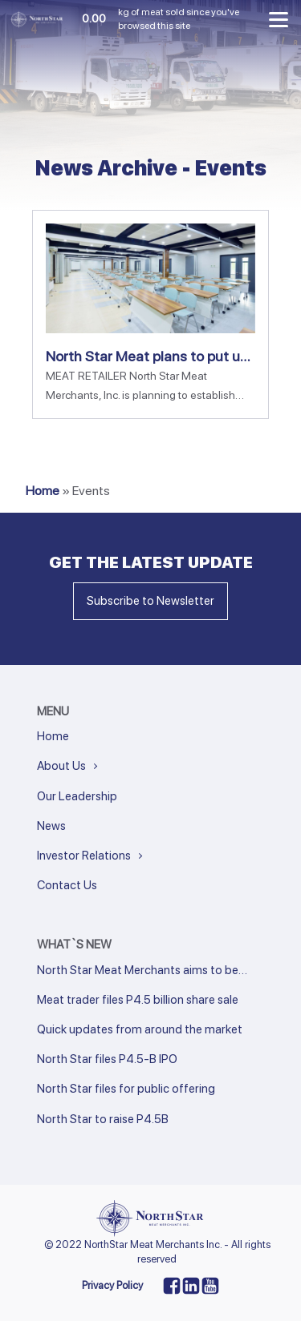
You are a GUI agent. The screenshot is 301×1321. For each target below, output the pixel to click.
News (51, 826)
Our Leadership (77, 796)
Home (42, 490)
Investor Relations (84, 855)
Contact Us (67, 885)
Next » (72, 1140)
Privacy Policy (112, 1285)
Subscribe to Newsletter (150, 601)
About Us (61, 766)
